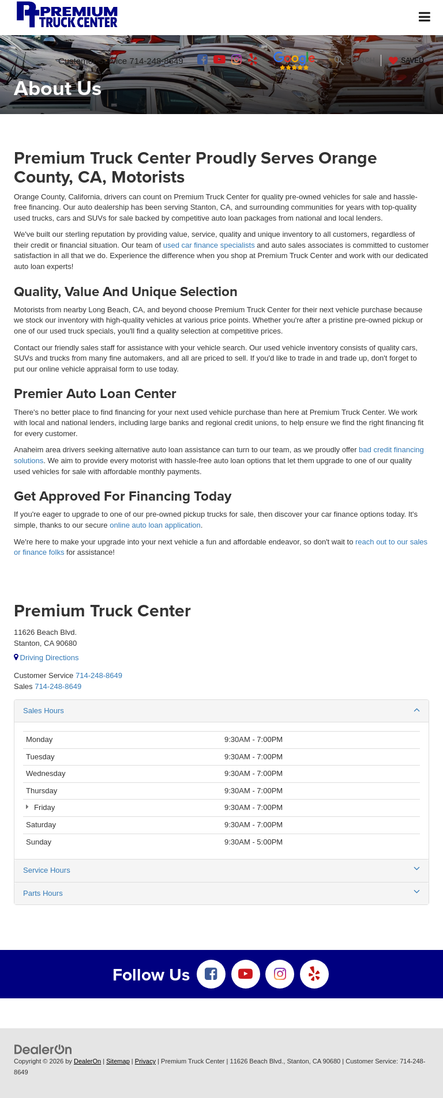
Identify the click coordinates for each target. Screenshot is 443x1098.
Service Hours (221, 869)
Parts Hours (221, 893)
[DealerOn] (43, 1049)
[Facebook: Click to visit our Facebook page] (202, 60)
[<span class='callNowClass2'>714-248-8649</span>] (58, 686)
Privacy (145, 1061)
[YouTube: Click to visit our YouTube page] (219, 60)
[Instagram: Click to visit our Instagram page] (236, 60)
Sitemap (118, 1061)
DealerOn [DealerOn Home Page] (87, 1061)
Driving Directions (46, 657)
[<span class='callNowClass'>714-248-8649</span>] (99, 675)
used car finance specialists (209, 245)
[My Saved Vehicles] (405, 60)
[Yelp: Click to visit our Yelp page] (252, 60)
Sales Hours (221, 710)
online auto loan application (155, 525)
